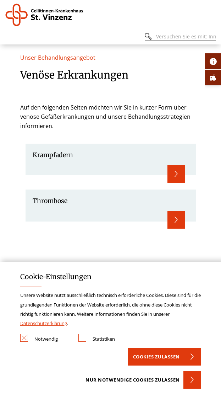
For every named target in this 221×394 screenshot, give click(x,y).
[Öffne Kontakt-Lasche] (213, 61)
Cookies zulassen (156, 356)
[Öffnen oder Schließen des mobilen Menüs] (9, 37)
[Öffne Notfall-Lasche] (213, 77)
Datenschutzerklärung (43, 323)
